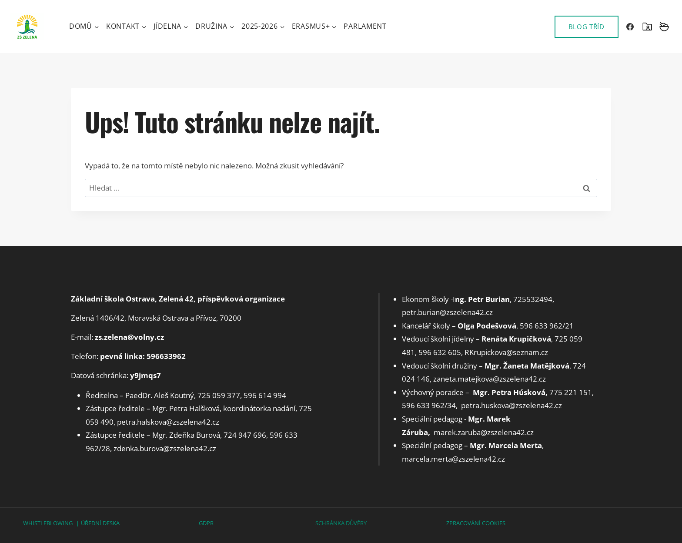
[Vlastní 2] (664, 26)
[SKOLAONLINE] (647, 26)
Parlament (365, 26)
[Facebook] (630, 26)
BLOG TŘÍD (586, 26)
